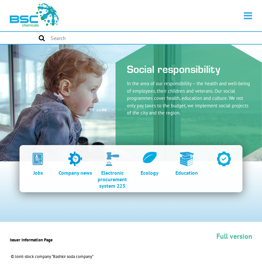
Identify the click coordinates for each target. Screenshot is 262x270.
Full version (234, 236)
